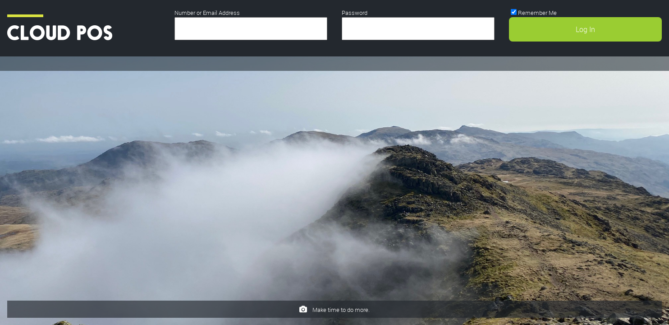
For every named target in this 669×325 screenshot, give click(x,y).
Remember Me (537, 13)
